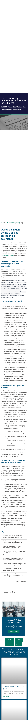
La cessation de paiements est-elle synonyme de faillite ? (12, 569)
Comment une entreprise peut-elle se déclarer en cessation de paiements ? (13, 536)
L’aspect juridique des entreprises (12, 222)
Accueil (2, 222)
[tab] (14, 536)
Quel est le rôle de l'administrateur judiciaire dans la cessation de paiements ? (14, 564)
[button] (23, 592)
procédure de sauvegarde (7, 255)
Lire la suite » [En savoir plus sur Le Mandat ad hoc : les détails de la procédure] (6, 696)
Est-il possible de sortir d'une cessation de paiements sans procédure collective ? (14, 558)
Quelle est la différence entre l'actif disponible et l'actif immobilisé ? (12, 547)
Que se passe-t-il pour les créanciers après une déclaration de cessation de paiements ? (14, 553)
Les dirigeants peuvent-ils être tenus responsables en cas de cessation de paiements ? (12, 575)
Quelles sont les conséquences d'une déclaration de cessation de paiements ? (13, 541)
